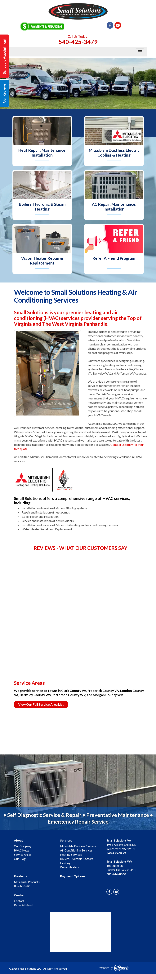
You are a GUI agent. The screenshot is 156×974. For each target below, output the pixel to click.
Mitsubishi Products (27, 882)
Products (20, 876)
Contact (20, 895)
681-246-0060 (116, 874)
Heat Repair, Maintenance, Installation (42, 152)
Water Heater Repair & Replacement (42, 260)
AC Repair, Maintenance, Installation (114, 206)
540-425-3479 (78, 41)
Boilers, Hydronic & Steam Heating (42, 206)
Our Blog (20, 859)
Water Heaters (69, 867)
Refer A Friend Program (113, 258)
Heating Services (71, 854)
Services (66, 840)
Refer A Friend (23, 905)
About (18, 840)
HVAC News (21, 850)
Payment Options (72, 876)
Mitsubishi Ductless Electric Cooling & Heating (114, 152)
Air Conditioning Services (76, 850)
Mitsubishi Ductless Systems (78, 846)
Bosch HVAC (22, 886)
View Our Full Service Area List (41, 704)
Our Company (22, 846)
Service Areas (22, 854)
